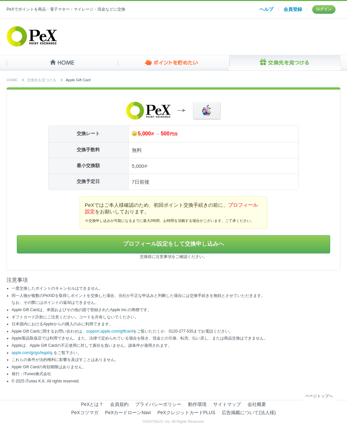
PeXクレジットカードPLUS (186, 412)
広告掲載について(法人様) (249, 412)
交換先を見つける (284, 62)
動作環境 (197, 404)
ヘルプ (266, 9)
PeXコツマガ (84, 412)
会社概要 (257, 404)
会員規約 (119, 404)
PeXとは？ (92, 404)
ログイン (324, 9)
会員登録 (293, 9)
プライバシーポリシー (158, 404)
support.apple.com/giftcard (109, 331)
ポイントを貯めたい (173, 62)
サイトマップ (227, 404)
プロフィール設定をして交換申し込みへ (173, 244)
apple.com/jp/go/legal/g (32, 353)
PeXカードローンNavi (128, 412)
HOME (62, 62)
